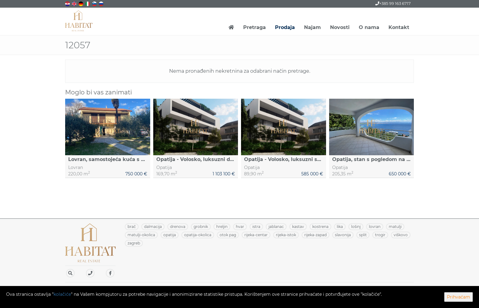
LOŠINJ (356, 226)
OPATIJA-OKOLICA (197, 235)
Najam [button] (312, 27)
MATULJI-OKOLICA (141, 235)
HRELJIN (222, 226)
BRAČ (132, 226)
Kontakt (398, 27)
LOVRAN (375, 226)
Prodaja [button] (285, 27)
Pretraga (254, 27)
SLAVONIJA (343, 235)
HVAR (240, 226)
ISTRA (256, 226)
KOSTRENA (320, 226)
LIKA (340, 226)
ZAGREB (134, 243)
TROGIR (380, 235)
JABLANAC (276, 226)
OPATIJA (169, 235)
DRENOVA (177, 226)
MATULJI (395, 226)
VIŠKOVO (401, 235)
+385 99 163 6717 (393, 3)
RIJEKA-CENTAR (256, 235)
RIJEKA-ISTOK (286, 235)
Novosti (340, 27)
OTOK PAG (228, 235)
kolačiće (62, 294)
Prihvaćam (458, 297)
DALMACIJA (153, 226)
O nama (369, 27)
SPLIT (363, 235)
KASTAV (298, 226)
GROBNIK (201, 226)
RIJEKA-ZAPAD (315, 235)
